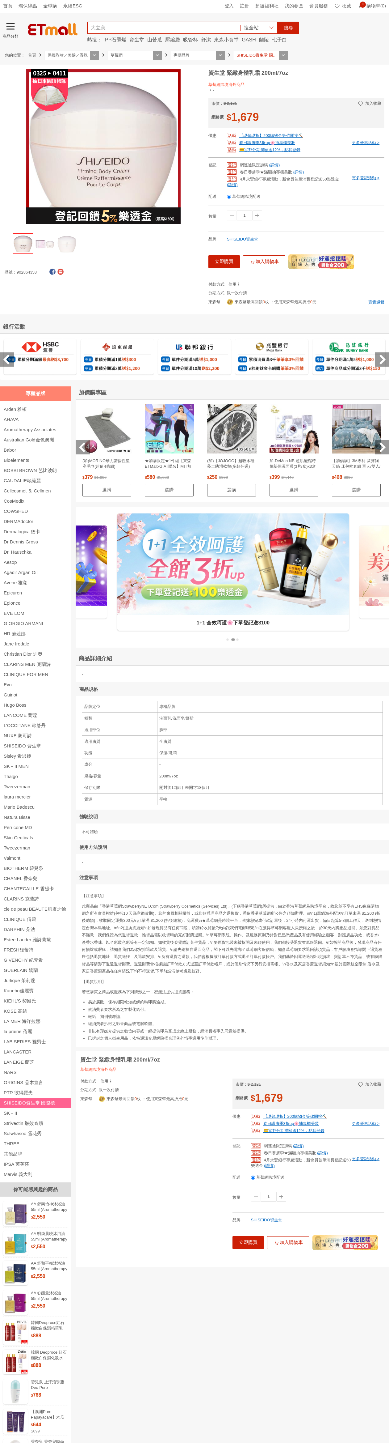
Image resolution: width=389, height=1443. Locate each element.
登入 (229, 5)
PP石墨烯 (115, 39)
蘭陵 (264, 39)
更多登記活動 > (365, 178)
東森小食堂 (226, 39)
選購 (106, 489)
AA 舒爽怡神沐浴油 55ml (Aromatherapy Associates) (49, 1209)
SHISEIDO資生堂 (242, 239)
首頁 (7, 5)
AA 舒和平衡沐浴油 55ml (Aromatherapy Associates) (49, 1269)
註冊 (244, 5)
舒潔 (206, 39)
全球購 (50, 5)
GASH (249, 39)
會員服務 (318, 5)
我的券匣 (294, 5)
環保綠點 (28, 5)
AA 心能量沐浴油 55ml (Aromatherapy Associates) (49, 1298)
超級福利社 (266, 5)
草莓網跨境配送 (246, 196)
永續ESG (72, 5)
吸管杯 (190, 39)
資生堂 (136, 39)
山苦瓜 (154, 39)
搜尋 (288, 27)
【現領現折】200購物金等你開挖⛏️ (271, 135)
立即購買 (224, 261)
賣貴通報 (376, 302)
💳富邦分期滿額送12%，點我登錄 (269, 149)
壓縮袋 (172, 39)
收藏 (342, 5)
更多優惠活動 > (365, 142)
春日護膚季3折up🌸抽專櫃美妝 (267, 142)
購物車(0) (371, 5)
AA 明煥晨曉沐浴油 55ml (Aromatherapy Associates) (49, 1239)
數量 (212, 216)
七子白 (279, 39)
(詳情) (274, 165)
